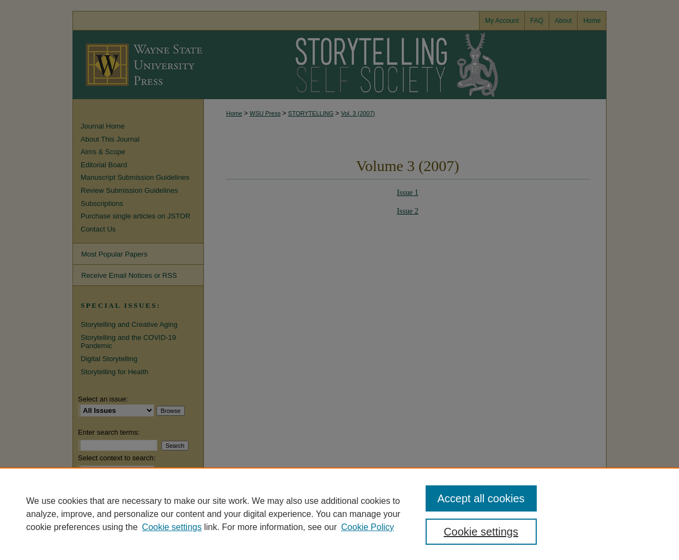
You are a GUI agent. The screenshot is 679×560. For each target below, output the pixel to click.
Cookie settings (172, 527)
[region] (339, 513)
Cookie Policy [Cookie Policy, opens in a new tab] (367, 527)
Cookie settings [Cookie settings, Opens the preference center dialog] (481, 532)
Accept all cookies (481, 498)
